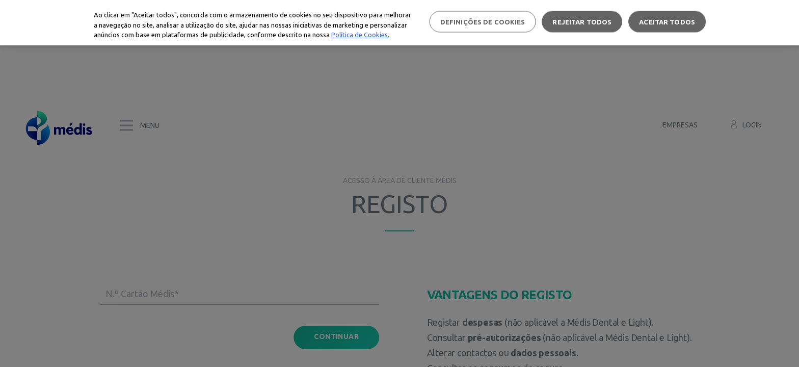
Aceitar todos (667, 21)
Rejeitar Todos (581, 21)
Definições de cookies (482, 21)
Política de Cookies (359, 34)
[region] (399, 22)
